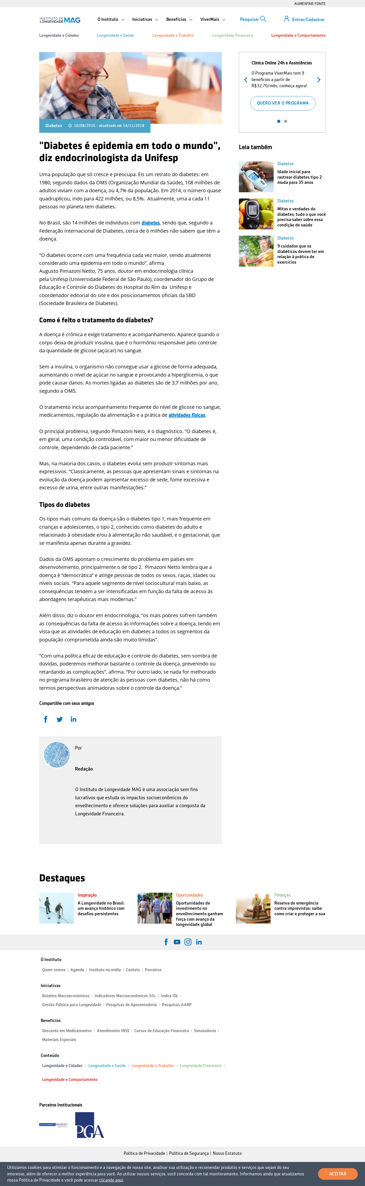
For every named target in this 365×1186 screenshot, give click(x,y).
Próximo (318, 79)
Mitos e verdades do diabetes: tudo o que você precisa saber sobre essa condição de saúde (301, 216)
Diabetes (53, 125)
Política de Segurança (189, 1153)
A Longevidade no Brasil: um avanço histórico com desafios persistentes (101, 908)
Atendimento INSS (113, 1030)
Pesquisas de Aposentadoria (131, 1004)
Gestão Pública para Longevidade (71, 1004)
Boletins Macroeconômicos (66, 995)
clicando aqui (111, 1180)
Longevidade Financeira (232, 35)
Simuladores (205, 1030)
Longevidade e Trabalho (173, 35)
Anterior (247, 79)
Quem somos (54, 969)
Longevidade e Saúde (115, 35)
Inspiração (87, 895)
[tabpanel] (282, 84)
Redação (84, 769)
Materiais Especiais (59, 1039)
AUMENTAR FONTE (310, 3)
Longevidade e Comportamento (298, 35)
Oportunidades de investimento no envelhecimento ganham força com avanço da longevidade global (199, 914)
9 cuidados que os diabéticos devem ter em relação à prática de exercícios (300, 254)
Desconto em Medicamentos (67, 1030)
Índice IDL (169, 995)
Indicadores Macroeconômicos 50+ (125, 995)
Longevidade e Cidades (59, 35)
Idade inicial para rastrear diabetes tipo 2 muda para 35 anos (299, 177)
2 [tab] (285, 121)
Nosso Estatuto (227, 1153)
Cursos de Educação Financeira (161, 1030)
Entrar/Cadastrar (308, 19)
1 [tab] (278, 121)
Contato (133, 969)
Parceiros (153, 969)
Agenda (77, 969)
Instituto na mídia (105, 969)
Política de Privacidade (144, 1153)
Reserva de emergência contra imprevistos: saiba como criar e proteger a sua (299, 908)
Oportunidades (189, 895)
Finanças (282, 895)
